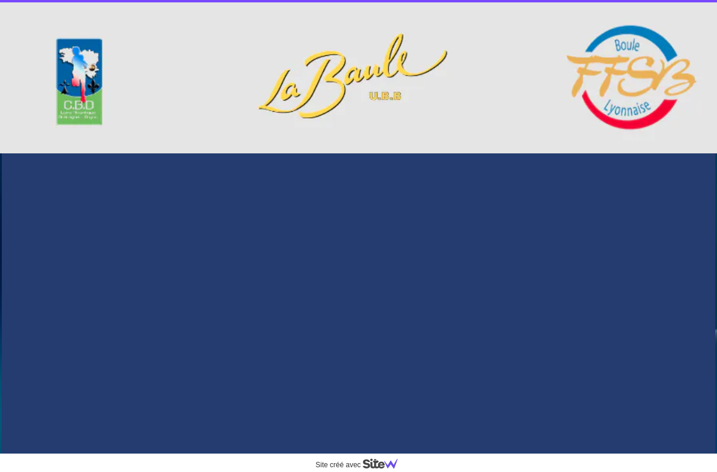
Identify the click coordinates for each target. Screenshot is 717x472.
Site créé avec (361, 465)
